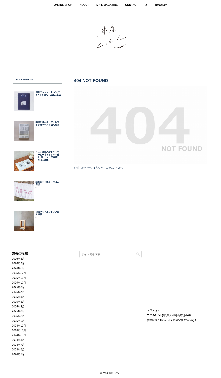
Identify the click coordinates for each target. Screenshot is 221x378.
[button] (138, 254)
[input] (110, 254)
